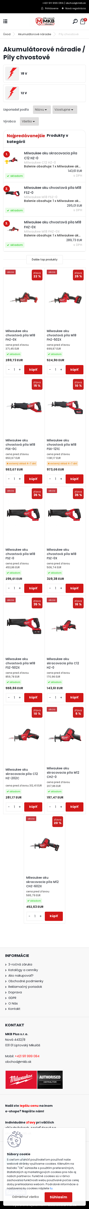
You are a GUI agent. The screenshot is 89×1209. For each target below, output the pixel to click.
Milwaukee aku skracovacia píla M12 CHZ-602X (42, 882)
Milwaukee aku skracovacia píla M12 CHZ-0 (63, 772)
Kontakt (14, 1009)
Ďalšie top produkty (44, 259)
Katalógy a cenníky (23, 970)
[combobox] (42, 109)
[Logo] (45, 21)
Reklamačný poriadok (25, 987)
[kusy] (14, 369)
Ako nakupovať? (20, 975)
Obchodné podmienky (25, 981)
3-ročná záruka (20, 964)
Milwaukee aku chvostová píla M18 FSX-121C (61, 444)
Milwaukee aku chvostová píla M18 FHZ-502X (61, 335)
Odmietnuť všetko (25, 1197)
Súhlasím (58, 1197)
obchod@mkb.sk (18, 1062)
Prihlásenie (51, 8)
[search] (75, 21)
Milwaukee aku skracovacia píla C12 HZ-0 (63, 663)
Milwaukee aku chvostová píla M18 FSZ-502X (20, 663)
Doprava (15, 992)
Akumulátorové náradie (34, 34)
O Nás (13, 1003)
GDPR (12, 998)
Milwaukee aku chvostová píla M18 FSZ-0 (20, 554)
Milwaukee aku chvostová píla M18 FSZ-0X (61, 554)
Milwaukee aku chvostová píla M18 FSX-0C (20, 444)
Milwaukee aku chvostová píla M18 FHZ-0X (20, 335)
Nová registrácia (75, 8)
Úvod (7, 34)
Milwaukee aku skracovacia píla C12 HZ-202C (22, 774)
